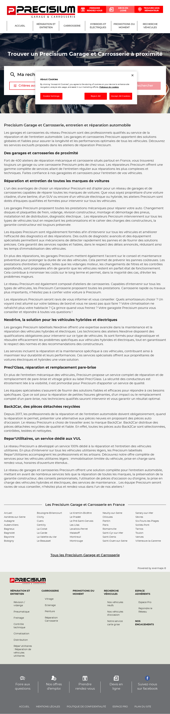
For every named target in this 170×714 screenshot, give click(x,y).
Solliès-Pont (142, 525)
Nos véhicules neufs (115, 604)
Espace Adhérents (142, 592)
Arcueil (8, 513)
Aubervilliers (11, 525)
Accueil (24, 707)
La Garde (42, 533)
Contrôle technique (19, 626)
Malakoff (75, 533)
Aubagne (9, 521)
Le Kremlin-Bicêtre (81, 513)
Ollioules (108, 517)
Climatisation (21, 634)
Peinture (50, 611)
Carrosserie (50, 591)
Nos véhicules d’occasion (115, 613)
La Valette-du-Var (47, 537)
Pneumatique (21, 612)
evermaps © (159, 568)
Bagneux (9, 529)
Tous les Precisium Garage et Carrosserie (85, 555)
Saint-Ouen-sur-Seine (115, 541)
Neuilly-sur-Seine (112, 513)
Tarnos (139, 529)
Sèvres (139, 517)
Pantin (106, 521)
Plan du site (142, 707)
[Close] (132, 75)
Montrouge (76, 541)
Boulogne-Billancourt (49, 513)
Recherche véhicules (111, 592)
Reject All (96, 96)
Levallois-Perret (79, 529)
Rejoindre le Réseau (145, 610)
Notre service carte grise (115, 623)
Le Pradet (75, 517)
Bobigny (9, 541)
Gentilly (41, 525)
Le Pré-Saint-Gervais (81, 521)
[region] (86, 87)
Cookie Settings (51, 96)
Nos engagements (144, 623)
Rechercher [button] (141, 85)
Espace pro (120, 707)
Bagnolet (9, 533)
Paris (105, 525)
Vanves (139, 537)
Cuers (40, 521)
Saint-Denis (109, 537)
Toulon (139, 533)
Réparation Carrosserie (51, 619)
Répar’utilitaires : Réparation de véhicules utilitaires (23, 651)
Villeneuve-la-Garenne (148, 541)
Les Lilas (74, 525)
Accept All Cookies (120, 96)
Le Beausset (44, 541)
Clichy (40, 517)
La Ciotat (42, 529)
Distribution (21, 640)
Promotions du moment (83, 592)
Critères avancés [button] (28, 86)
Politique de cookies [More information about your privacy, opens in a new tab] (109, 87)
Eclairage (50, 605)
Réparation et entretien (20, 592)
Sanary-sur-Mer (144, 513)
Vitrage (49, 599)
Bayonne (9, 537)
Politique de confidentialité (86, 707)
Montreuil (75, 537)
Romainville (109, 529)
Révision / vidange (19, 604)
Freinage (19, 618)
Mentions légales (48, 707)
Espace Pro (144, 602)
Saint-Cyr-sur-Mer (113, 533)
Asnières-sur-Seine (14, 517)
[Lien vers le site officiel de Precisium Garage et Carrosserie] (41, 12)
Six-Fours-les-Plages (147, 521)
